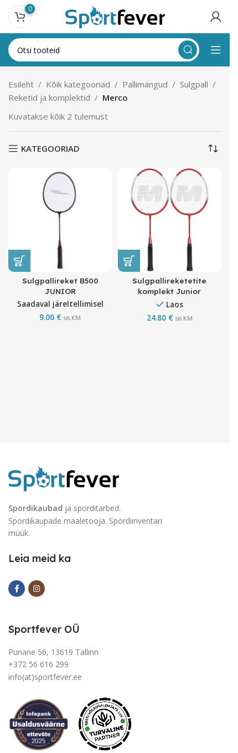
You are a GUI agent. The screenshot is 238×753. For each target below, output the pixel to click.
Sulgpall (194, 84)
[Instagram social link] (36, 588)
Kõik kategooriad (78, 84)
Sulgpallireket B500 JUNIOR (60, 286)
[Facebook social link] (16, 588)
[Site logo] (115, 15)
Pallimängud (145, 84)
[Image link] (63, 477)
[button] (19, 261)
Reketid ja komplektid (49, 97)
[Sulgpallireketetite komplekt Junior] (170, 220)
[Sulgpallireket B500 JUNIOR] (60, 220)
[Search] (103, 49)
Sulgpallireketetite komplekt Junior (169, 286)
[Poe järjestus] (213, 148)
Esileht (21, 84)
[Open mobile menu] (216, 50)
